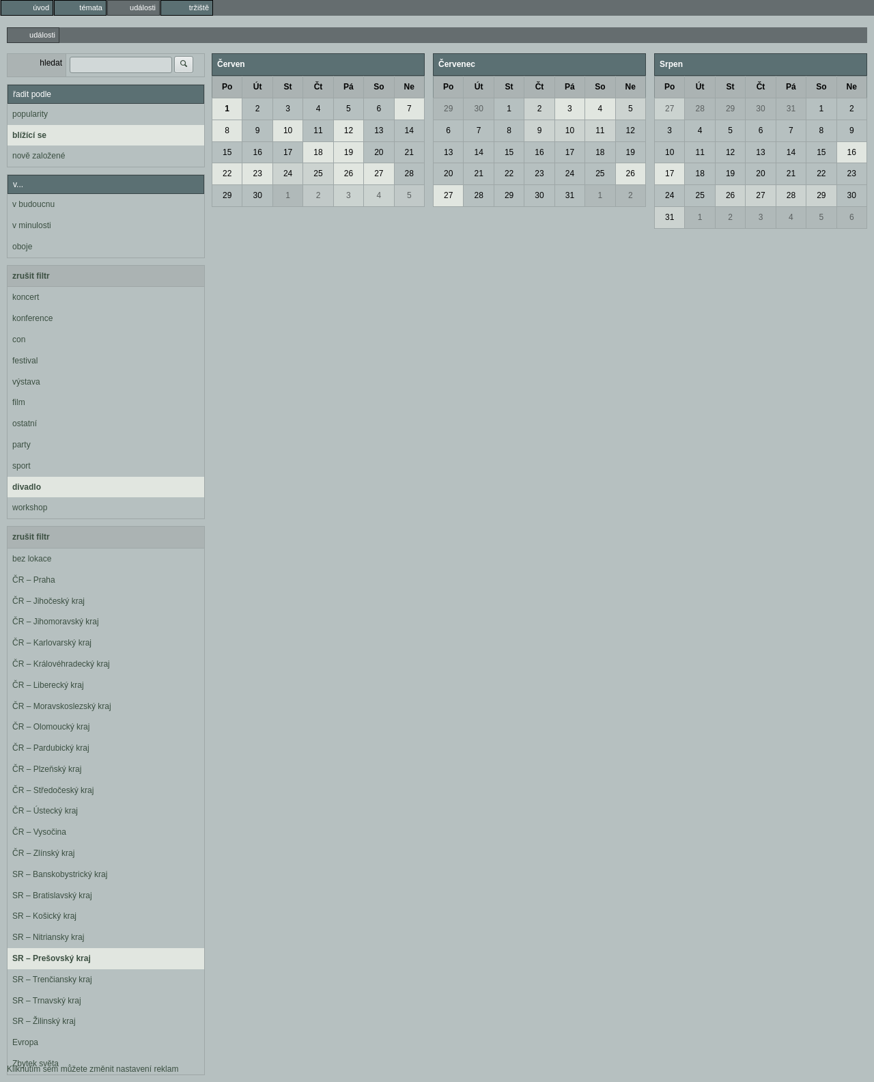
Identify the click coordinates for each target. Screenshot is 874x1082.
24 (287, 173)
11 (317, 130)
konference (32, 318)
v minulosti (31, 225)
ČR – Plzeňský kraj (46, 769)
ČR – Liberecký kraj (48, 685)
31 (569, 195)
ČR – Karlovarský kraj (51, 643)
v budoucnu (33, 204)
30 (257, 195)
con (18, 339)
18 (317, 152)
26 (348, 173)
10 (287, 130)
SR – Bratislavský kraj (52, 895)
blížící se (29, 135)
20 (378, 152)
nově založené (38, 156)
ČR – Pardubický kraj (50, 748)
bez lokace (31, 559)
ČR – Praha (33, 580)
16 (257, 152)
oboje (22, 246)
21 (409, 152)
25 (317, 173)
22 (227, 173)
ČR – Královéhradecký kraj (61, 664)
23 (257, 173)
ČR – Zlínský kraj (43, 853)
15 (227, 152)
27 (378, 173)
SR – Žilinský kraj (44, 1021)
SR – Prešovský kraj (51, 958)
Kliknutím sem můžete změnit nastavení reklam (92, 1069)
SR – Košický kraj (44, 916)
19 (348, 152)
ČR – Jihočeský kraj (48, 601)
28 (409, 173)
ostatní (24, 423)
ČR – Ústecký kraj (45, 811)
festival (25, 360)
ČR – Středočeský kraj (53, 790)
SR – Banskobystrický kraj (59, 874)
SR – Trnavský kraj (46, 1000)
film (18, 402)
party (21, 444)
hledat (51, 63)
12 (348, 130)
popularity (30, 114)
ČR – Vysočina (39, 832)
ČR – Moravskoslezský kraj (61, 706)
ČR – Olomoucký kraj (50, 727)
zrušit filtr (31, 276)
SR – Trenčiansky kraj (52, 979)
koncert (25, 297)
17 (287, 152)
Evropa (25, 1042)
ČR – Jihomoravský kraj (55, 621)
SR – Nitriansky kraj (48, 937)
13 (378, 130)
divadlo (26, 487)
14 (409, 130)
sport (21, 466)
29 (227, 195)
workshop (29, 507)
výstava (26, 382)
